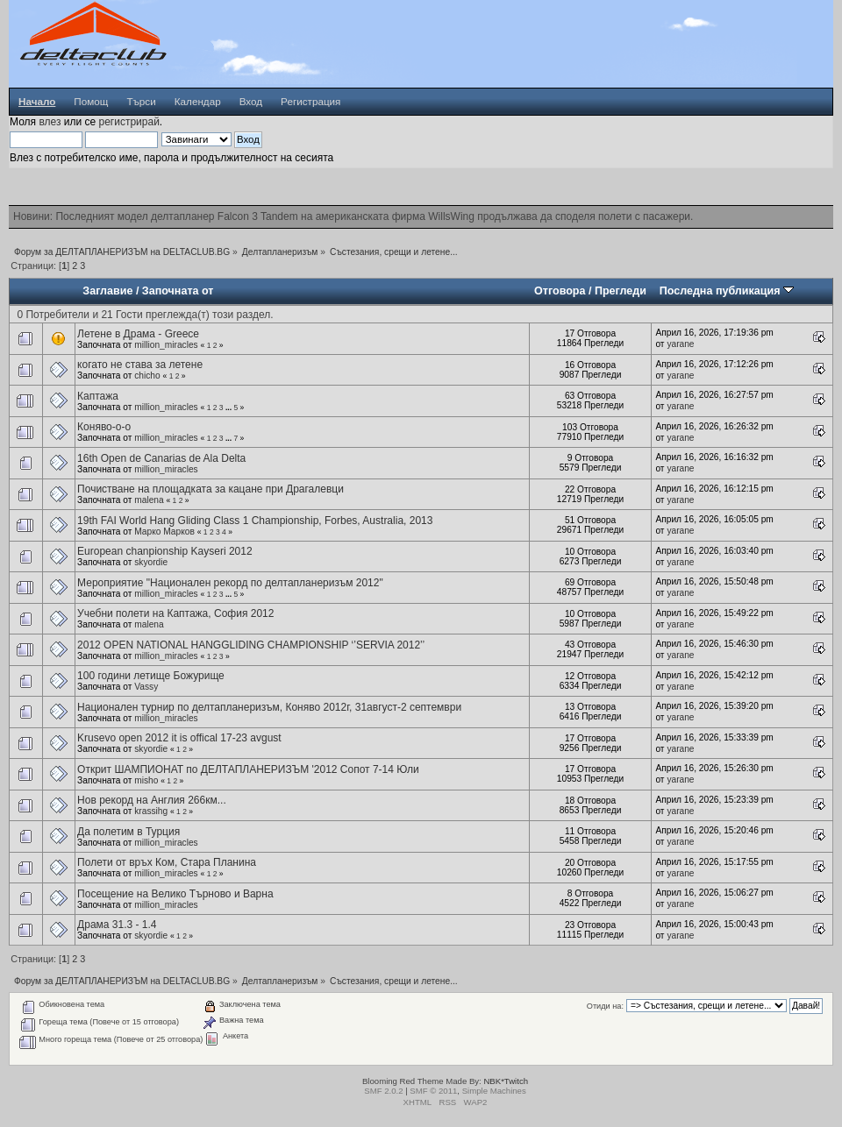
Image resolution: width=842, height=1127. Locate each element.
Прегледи (620, 291)
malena (148, 500)
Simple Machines (494, 1090)
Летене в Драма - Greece (138, 334)
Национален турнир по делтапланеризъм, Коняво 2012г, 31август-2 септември (269, 707)
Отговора (559, 291)
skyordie (151, 562)
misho (146, 780)
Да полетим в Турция (128, 832)
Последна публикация (727, 291)
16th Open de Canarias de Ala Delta (161, 458)
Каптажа (97, 396)
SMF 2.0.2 (383, 1090)
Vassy (146, 686)
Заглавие (107, 291)
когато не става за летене (140, 364)
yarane (680, 344)
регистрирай (128, 122)
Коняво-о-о (104, 427)
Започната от (178, 291)
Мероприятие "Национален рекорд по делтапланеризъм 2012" (230, 583)
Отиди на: (605, 1006)
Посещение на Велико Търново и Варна (175, 894)
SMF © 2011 (433, 1090)
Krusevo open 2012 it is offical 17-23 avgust (179, 738)
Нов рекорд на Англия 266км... (151, 800)
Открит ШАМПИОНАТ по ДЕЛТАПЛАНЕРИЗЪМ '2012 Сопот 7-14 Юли (248, 769)
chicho (147, 375)
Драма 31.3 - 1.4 (116, 924)
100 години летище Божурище (151, 676)
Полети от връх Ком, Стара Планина (166, 862)
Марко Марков (164, 531)
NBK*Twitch (505, 1081)
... (229, 407)
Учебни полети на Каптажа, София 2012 (175, 613)
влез (50, 122)
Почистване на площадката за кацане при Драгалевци (210, 489)
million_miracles (165, 345)
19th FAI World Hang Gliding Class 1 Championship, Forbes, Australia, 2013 (254, 520)
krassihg (151, 811)
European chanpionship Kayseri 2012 (164, 551)
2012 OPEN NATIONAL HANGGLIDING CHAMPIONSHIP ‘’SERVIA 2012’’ (251, 645)
